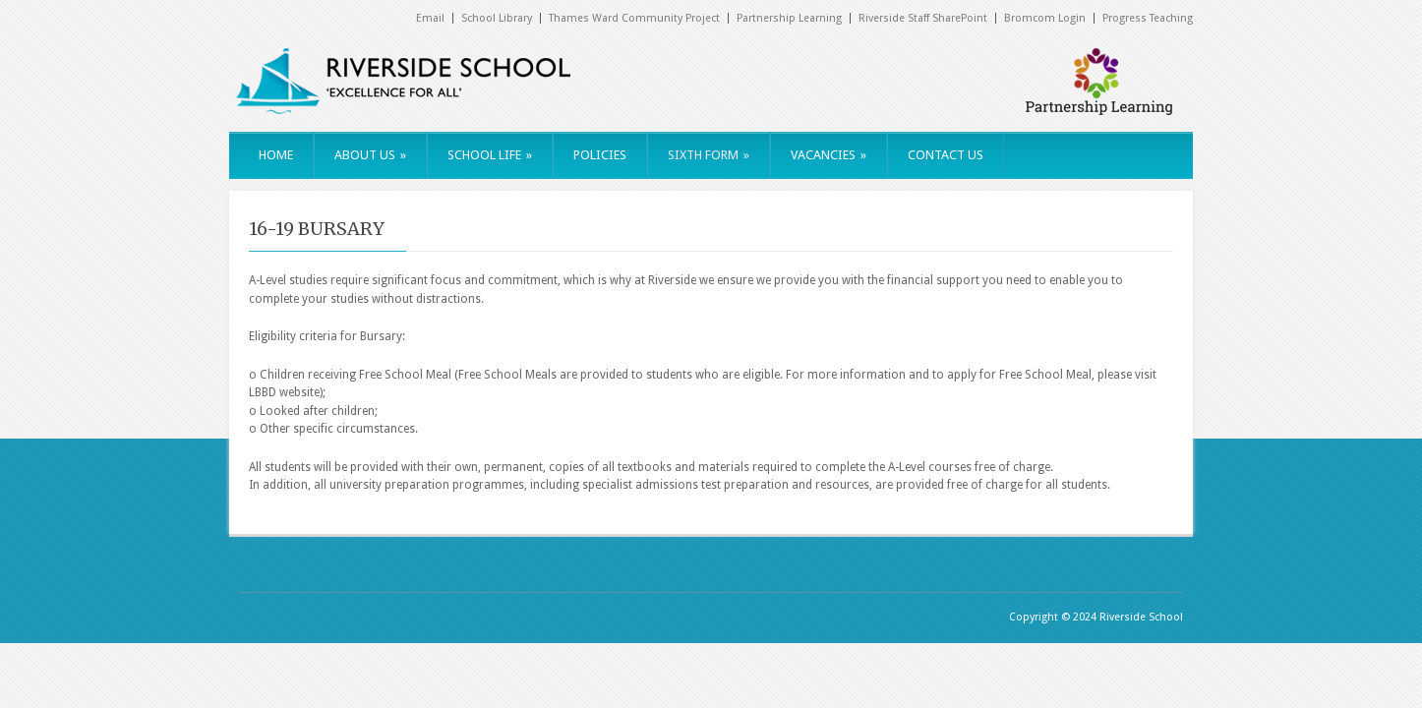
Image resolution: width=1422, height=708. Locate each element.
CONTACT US (945, 155)
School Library (496, 18)
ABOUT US (370, 155)
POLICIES (599, 155)
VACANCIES (828, 155)
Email (430, 18)
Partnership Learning (789, 18)
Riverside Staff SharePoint (923, 18)
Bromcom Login (1045, 18)
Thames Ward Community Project (634, 18)
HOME (276, 155)
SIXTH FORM (708, 155)
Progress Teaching (1147, 18)
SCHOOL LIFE (489, 155)
